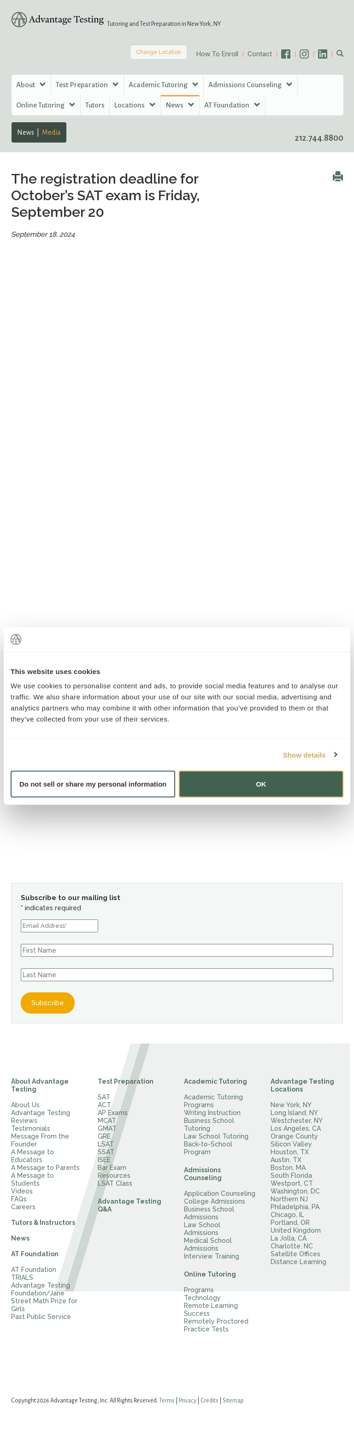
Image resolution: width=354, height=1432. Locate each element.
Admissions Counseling (203, 1173)
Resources (114, 1175)
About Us (25, 1105)
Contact (260, 54)
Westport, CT (292, 1183)
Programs (199, 1290)
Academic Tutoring (215, 1081)
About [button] (31, 85)
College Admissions (214, 1201)
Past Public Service (41, 1316)
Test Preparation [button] (87, 85)
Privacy (187, 1400)
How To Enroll (217, 54)
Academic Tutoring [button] (164, 85)
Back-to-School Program (208, 1148)
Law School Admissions (202, 1228)
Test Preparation (125, 1081)
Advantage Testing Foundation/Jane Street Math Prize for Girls (44, 1297)
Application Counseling (219, 1193)
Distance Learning (298, 1261)
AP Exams (113, 1112)
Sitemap (233, 1400)
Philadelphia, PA (295, 1207)
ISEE (104, 1160)
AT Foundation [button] (232, 105)
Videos (22, 1191)
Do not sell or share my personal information (92, 784)
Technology (202, 1297)
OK (261, 784)
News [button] (180, 105)
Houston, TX (290, 1152)
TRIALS (22, 1277)
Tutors (95, 105)
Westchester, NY (297, 1120)
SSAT (106, 1152)
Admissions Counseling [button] (250, 85)
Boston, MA (288, 1167)
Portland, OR (290, 1222)
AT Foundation (35, 1254)
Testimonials (30, 1128)
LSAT (106, 1144)
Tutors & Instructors (43, 1222)
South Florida (291, 1175)
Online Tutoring (210, 1274)
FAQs (19, 1199)
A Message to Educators (32, 1156)
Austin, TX (286, 1160)
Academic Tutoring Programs (213, 1101)
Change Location (158, 52)
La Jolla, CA (289, 1238)
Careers (23, 1207)
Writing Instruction (212, 1112)
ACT (104, 1105)
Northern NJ (289, 1199)
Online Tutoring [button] (46, 105)
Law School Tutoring (216, 1136)
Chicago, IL (287, 1214)
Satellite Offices (295, 1254)
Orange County (294, 1136)
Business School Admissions (209, 1213)
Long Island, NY (294, 1112)
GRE (104, 1136)
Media (51, 132)
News (25, 132)
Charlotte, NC (292, 1246)
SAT (104, 1097)
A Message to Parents (45, 1167)
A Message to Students (32, 1179)
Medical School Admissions (208, 1244)
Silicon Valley (291, 1144)
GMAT (107, 1128)
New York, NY (291, 1105)
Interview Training (211, 1256)
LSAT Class (115, 1183)
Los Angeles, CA (296, 1128)
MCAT (107, 1120)
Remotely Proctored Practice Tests (216, 1325)
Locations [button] (135, 105)
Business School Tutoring (209, 1124)
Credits (209, 1400)
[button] (339, 54)
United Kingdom (296, 1230)
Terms (167, 1400)
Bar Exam (112, 1167)
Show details (304, 754)
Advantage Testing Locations (302, 1085)
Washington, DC (295, 1191)
